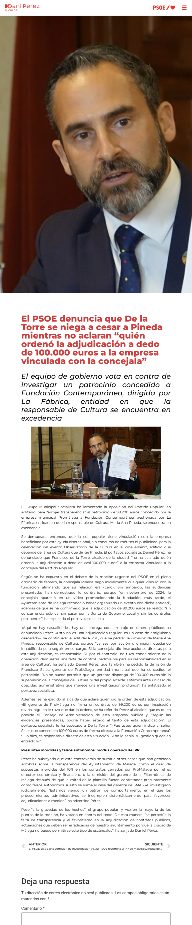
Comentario (32, 909)
